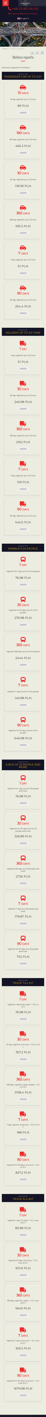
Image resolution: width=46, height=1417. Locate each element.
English (23, 18)
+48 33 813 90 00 (23, 9)
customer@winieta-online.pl (23, 13)
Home (4, 49)
